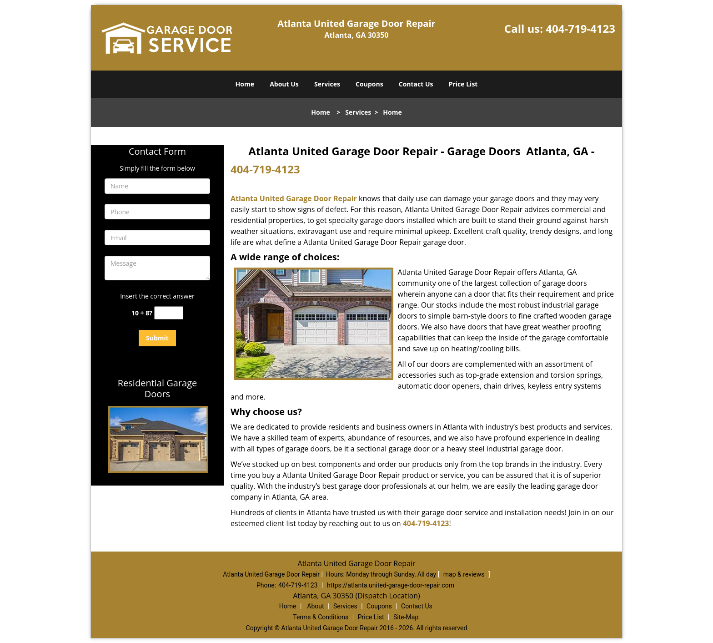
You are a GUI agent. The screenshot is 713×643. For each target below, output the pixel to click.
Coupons (369, 84)
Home (245, 84)
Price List (463, 84)
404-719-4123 (580, 28)
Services (327, 84)
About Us (284, 84)
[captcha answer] (168, 312)
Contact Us (416, 84)
